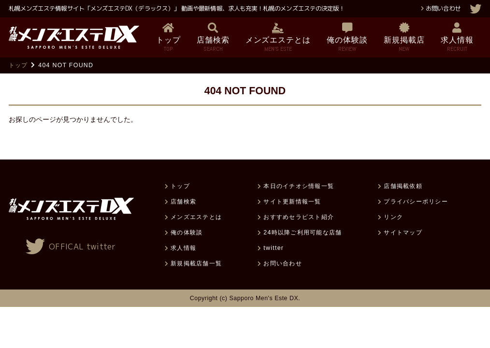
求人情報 (183, 248)
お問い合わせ (443, 8)
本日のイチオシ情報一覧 (298, 186)
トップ (18, 65)
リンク (393, 217)
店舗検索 (183, 201)
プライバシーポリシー (415, 201)
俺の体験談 (186, 232)
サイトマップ (403, 232)
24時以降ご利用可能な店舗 (302, 232)
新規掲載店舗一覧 (196, 263)
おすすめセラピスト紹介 (298, 217)
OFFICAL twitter (82, 246)
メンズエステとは (196, 217)
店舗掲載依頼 (403, 186)
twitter (273, 248)
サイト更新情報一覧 (292, 201)
